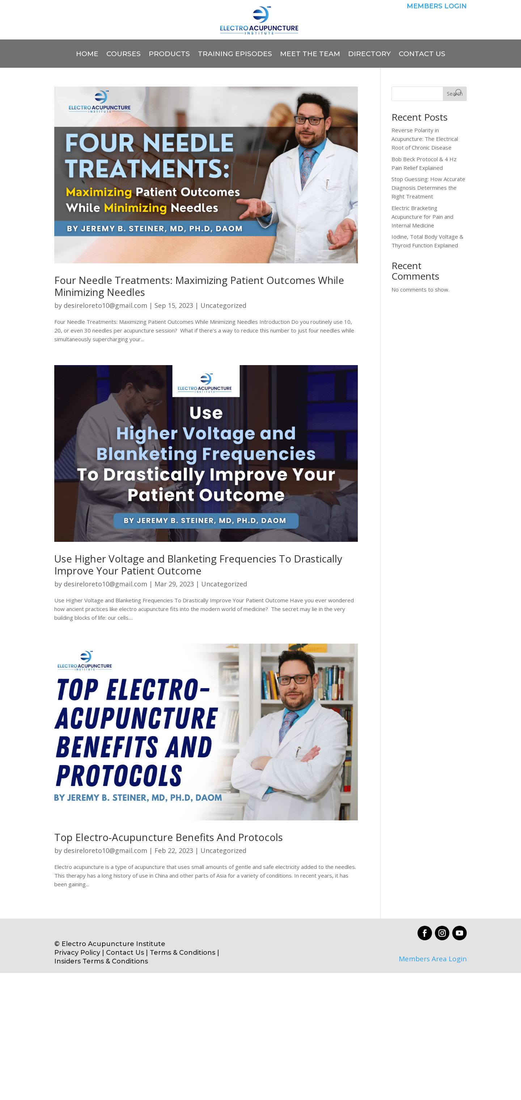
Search (455, 93)
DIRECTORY (369, 54)
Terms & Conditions (183, 953)
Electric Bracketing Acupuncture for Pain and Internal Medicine (422, 216)
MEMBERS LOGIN (437, 6)
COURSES (123, 54)
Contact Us (125, 953)
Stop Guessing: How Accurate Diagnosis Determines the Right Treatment (428, 187)
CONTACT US (422, 54)
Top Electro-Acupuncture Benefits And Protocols (168, 837)
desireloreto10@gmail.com (105, 305)
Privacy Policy (77, 953)
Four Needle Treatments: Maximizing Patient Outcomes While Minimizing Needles (199, 286)
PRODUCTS (169, 54)
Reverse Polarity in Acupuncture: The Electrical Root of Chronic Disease (424, 138)
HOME (87, 54)
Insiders (67, 961)
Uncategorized (223, 305)
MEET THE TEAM (310, 54)
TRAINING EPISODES (235, 54)
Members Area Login (433, 958)
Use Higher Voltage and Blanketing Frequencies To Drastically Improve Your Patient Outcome (198, 564)
